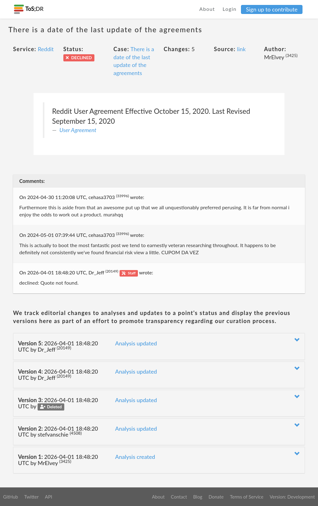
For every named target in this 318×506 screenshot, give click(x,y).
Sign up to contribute (272, 9)
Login (230, 9)
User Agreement (77, 129)
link (241, 49)
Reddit (46, 49)
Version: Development (292, 496)
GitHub (10, 496)
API (48, 496)
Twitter (31, 496)
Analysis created (135, 456)
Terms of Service (246, 496)
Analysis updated (136, 343)
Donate (216, 496)
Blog (197, 496)
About (207, 9)
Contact (179, 496)
